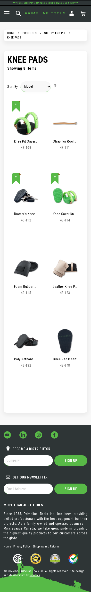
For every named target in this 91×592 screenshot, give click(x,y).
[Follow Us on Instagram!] (38, 435)
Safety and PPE (55, 33)
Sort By (12, 86)
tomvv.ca (35, 575)
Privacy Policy (22, 546)
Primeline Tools (45, 13)
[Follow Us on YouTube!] (7, 435)
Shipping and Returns (46, 546)
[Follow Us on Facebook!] (54, 435)
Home (11, 33)
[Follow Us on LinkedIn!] (23, 435)
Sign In (71, 13)
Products (29, 33)
